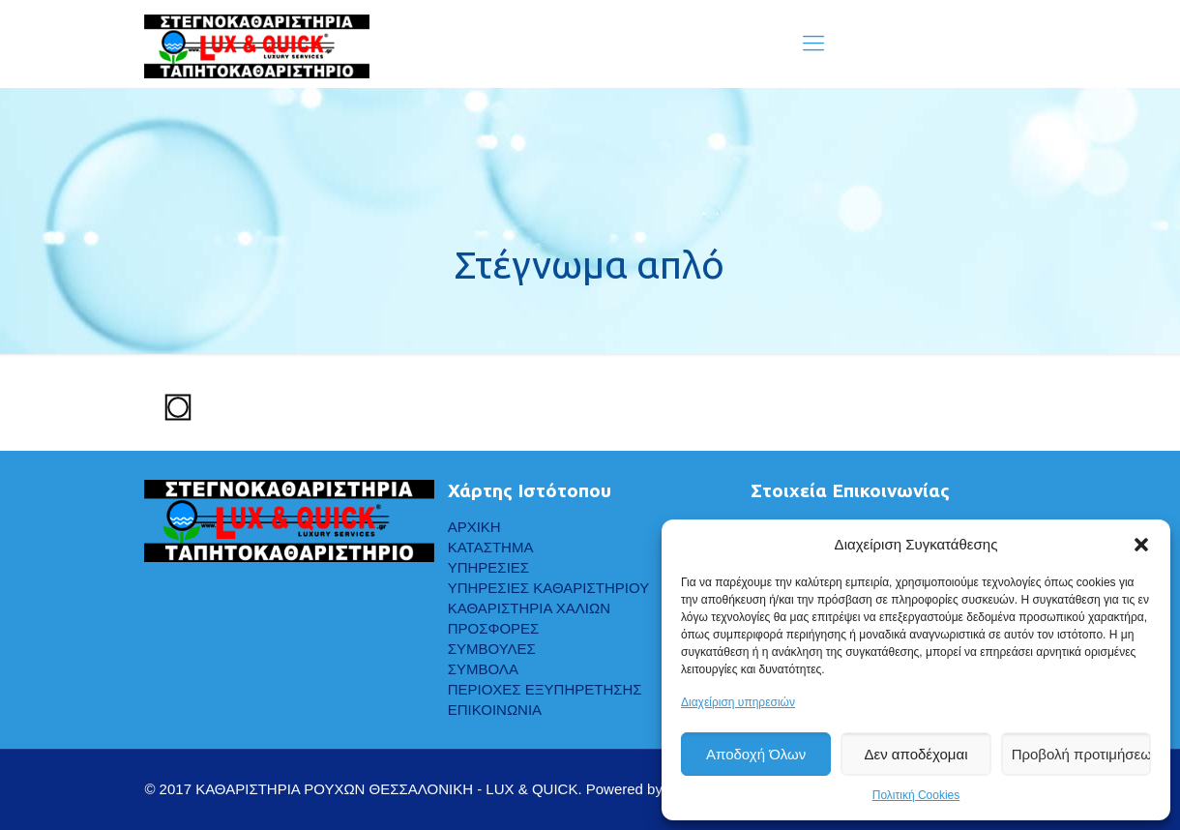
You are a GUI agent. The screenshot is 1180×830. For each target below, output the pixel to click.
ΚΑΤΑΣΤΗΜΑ (491, 547)
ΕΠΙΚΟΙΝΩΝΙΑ (495, 709)
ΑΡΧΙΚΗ (474, 527)
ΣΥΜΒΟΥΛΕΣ (492, 648)
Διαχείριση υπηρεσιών (738, 702)
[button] (1141, 544)
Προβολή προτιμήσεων (1081, 754)
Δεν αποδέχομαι (915, 754)
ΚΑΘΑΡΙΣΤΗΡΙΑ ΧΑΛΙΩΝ (529, 608)
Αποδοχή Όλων (756, 754)
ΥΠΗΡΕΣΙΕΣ (488, 567)
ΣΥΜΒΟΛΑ (483, 669)
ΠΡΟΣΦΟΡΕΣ (494, 628)
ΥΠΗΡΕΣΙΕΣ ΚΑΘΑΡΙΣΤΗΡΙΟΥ (548, 587)
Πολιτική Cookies (916, 795)
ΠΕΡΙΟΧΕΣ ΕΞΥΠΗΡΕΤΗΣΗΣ (545, 689)
